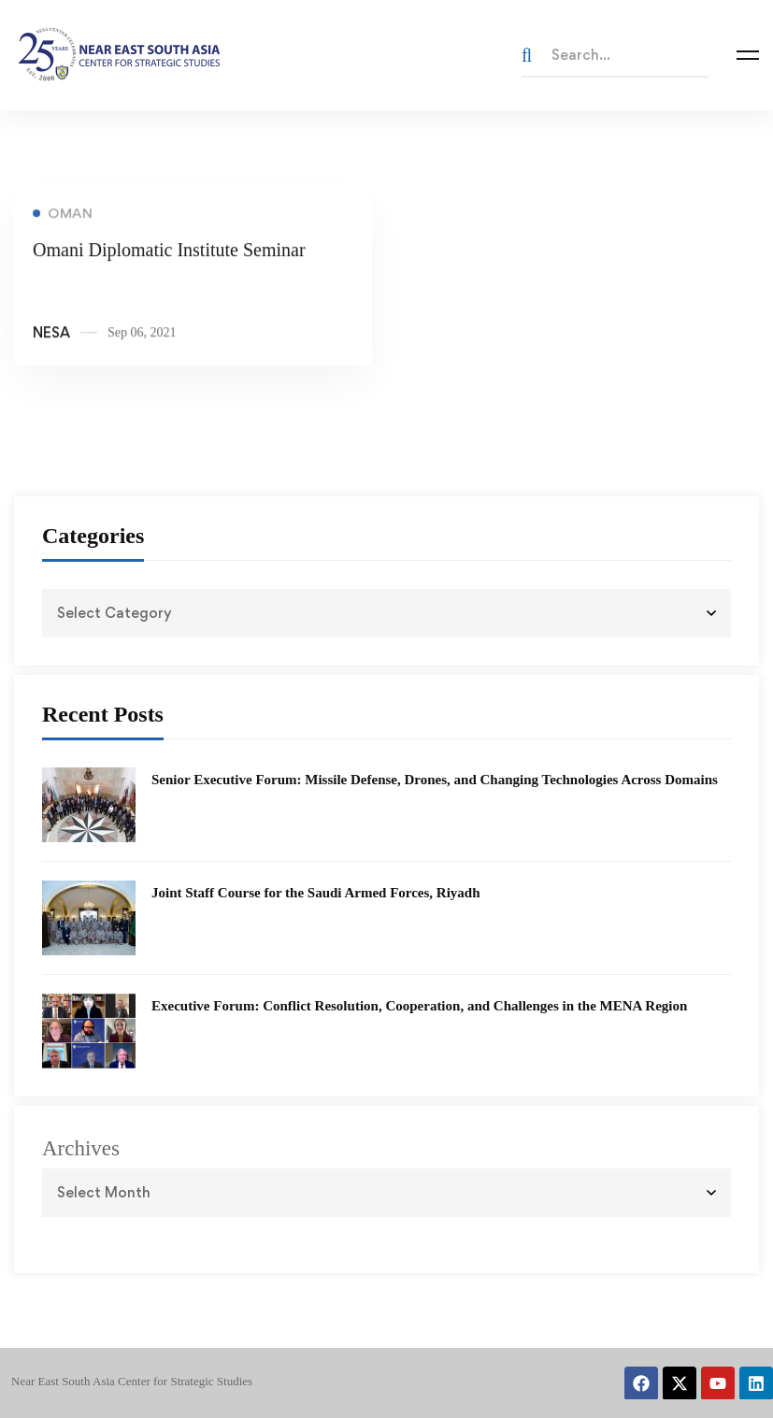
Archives (81, 1148)
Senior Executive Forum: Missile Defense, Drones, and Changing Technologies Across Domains (434, 779)
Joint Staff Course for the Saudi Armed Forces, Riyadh (315, 892)
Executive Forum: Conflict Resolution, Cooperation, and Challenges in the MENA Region (419, 1005)
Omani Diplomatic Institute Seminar (169, 252)
